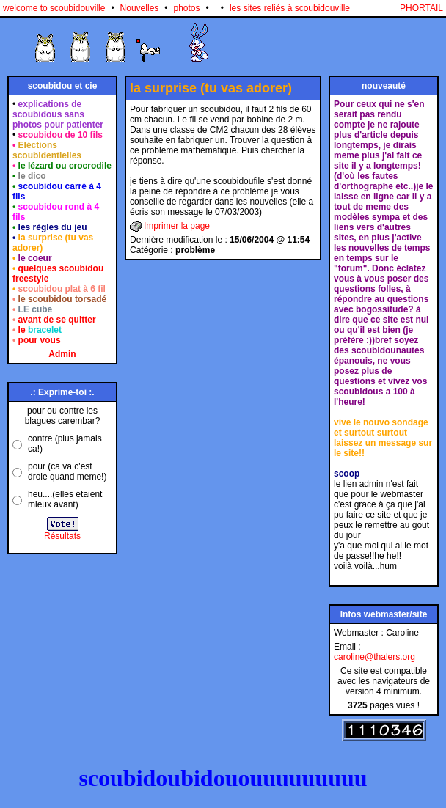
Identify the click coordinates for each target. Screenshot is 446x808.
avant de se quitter (57, 320)
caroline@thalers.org (374, 657)
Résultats (62, 536)
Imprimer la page (177, 226)
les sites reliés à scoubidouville (290, 8)
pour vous (39, 340)
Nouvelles (139, 8)
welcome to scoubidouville (54, 8)
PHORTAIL (421, 8)
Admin (62, 354)
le (40, 330)
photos (187, 8)
